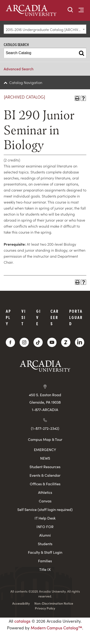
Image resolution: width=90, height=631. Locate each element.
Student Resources (45, 467)
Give (38, 317)
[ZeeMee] (65, 342)
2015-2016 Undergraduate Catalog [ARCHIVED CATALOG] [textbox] (46, 29)
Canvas (45, 501)
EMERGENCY (45, 450)
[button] (70, 10)
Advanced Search (18, 68)
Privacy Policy (45, 608)
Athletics (45, 492)
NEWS (45, 458)
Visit (23, 317)
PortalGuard (76, 317)
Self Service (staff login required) (45, 509)
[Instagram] (24, 342)
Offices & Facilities (45, 484)
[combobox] (45, 29)
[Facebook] (10, 342)
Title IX (45, 569)
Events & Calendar (45, 475)
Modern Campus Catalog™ (56, 628)
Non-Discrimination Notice (53, 603)
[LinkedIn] (79, 342)
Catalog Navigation (25, 82)
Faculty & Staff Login (45, 552)
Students (45, 544)
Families (45, 561)
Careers (55, 317)
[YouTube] (52, 342)
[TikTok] (38, 342)
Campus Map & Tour (45, 439)
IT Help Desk (45, 518)
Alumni (45, 535)
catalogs (22, 621)
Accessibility (21, 603)
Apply (8, 317)
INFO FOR (45, 527)
